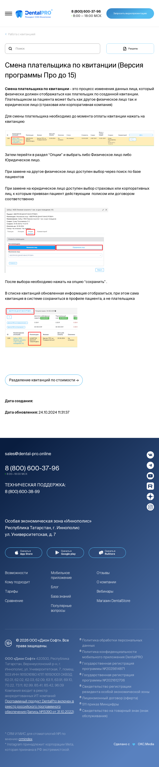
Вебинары (105, 591)
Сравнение (14, 601)
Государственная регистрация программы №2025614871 (107, 666)
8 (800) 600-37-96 (32, 468)
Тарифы (11, 591)
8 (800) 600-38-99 (22, 491)
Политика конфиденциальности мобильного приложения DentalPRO (111, 654)
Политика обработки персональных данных (111, 642)
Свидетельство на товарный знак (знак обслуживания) (114, 713)
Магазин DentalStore (113, 601)
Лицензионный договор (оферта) (109, 698)
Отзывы (103, 573)
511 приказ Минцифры (99, 704)
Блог (55, 587)
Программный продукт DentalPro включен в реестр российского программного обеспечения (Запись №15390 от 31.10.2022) (39, 706)
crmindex (25, 739)
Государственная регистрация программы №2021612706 (107, 677)
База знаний (61, 596)
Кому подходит (17, 582)
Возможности (16, 573)
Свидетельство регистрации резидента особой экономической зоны (115, 689)
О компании (106, 582)
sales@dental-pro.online (28, 453)
